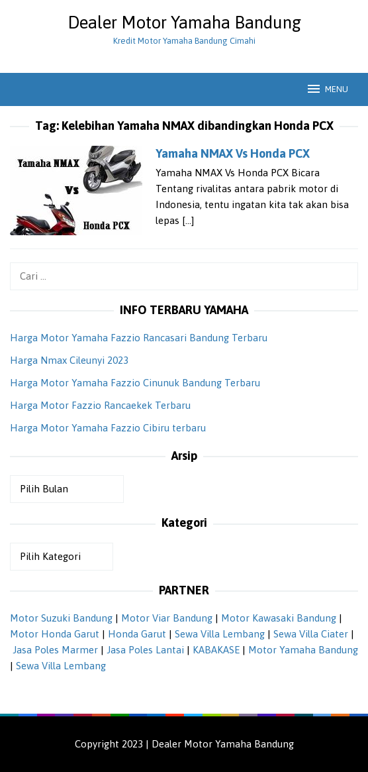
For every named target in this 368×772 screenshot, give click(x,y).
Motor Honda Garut (54, 633)
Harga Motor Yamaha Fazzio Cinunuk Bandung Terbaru (135, 382)
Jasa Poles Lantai (145, 649)
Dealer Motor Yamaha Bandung (184, 22)
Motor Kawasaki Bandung (278, 618)
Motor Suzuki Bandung (61, 618)
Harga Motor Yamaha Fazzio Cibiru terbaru (108, 427)
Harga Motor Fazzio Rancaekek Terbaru (100, 405)
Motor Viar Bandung (166, 618)
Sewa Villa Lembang (220, 633)
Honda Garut (137, 633)
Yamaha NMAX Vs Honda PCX (233, 153)
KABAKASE (216, 649)
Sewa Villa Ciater (310, 633)
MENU (327, 89)
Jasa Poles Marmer (55, 649)
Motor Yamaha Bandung (303, 649)
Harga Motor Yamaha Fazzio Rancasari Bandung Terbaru (138, 337)
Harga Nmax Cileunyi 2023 (69, 360)
